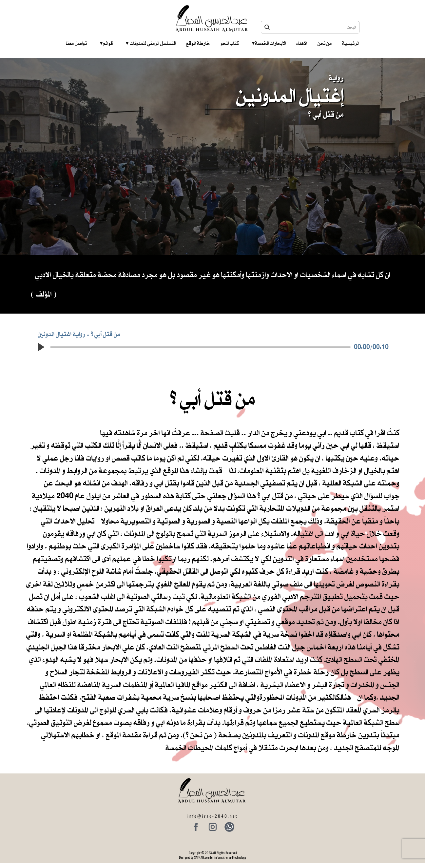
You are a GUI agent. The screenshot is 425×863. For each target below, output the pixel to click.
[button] (41, 347)
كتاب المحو (230, 43)
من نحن (325, 43)
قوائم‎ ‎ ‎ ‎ (106, 43)
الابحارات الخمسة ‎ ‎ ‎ (269, 43)
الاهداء (301, 43)
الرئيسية (350, 43)
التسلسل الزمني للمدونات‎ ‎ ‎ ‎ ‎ (151, 43)
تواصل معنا (76, 43)
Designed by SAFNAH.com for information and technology (212, 857)
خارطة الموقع (198, 43)
